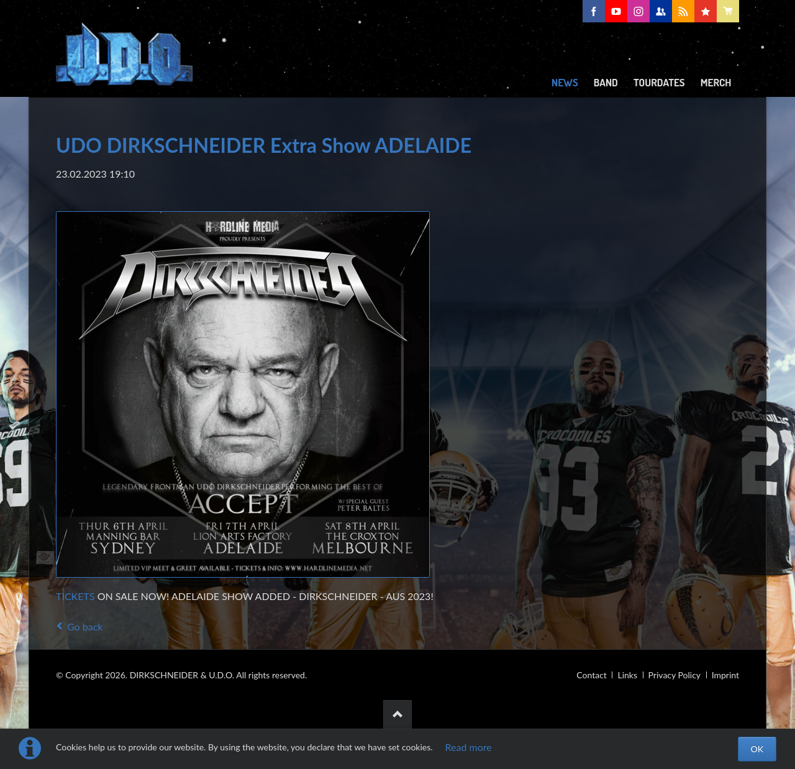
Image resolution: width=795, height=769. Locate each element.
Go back (84, 626)
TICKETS (75, 596)
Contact (591, 675)
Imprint (725, 675)
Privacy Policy (674, 675)
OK (757, 749)
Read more (468, 747)
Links (627, 675)
